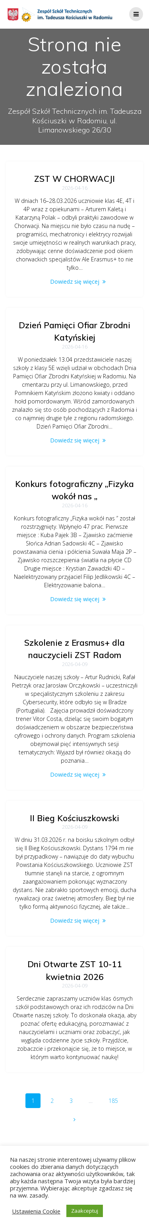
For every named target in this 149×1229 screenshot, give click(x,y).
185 (116, 1100)
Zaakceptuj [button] (84, 1210)
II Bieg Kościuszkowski (74, 818)
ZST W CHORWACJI (74, 178)
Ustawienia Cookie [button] (36, 1211)
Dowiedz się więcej (74, 281)
